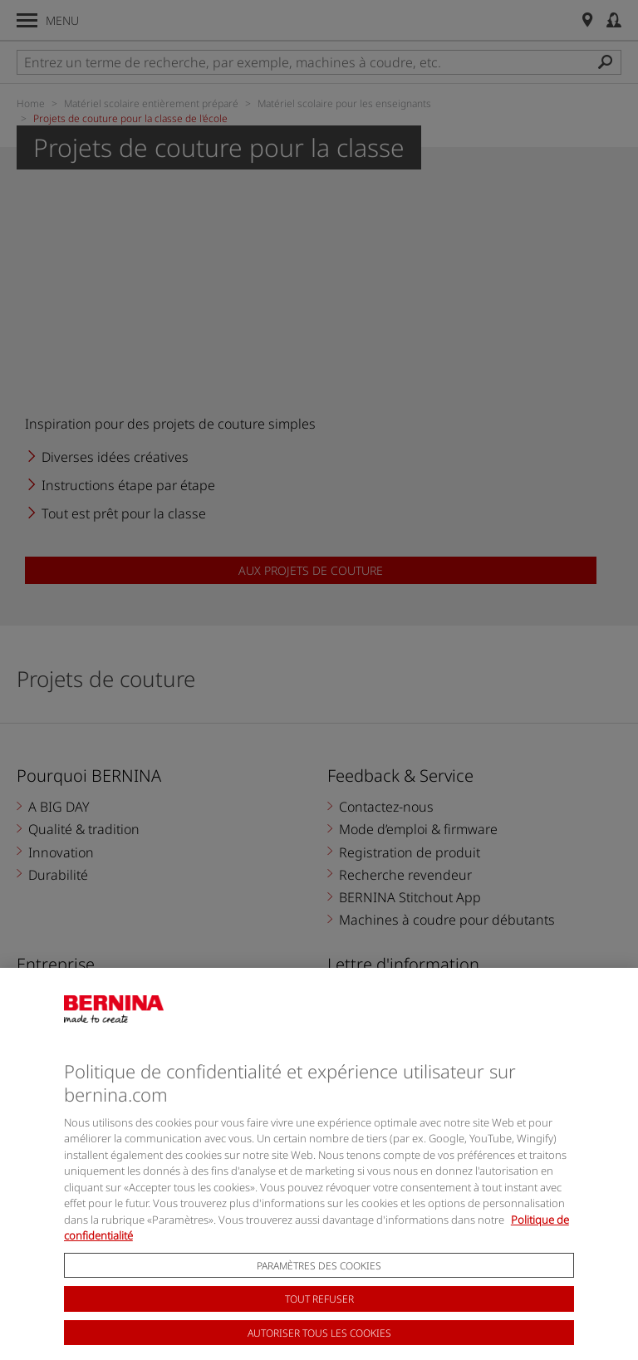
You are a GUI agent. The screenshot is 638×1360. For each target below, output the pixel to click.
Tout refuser (319, 1313)
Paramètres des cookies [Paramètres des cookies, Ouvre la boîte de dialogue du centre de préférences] (319, 1279)
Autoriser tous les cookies (319, 1346)
